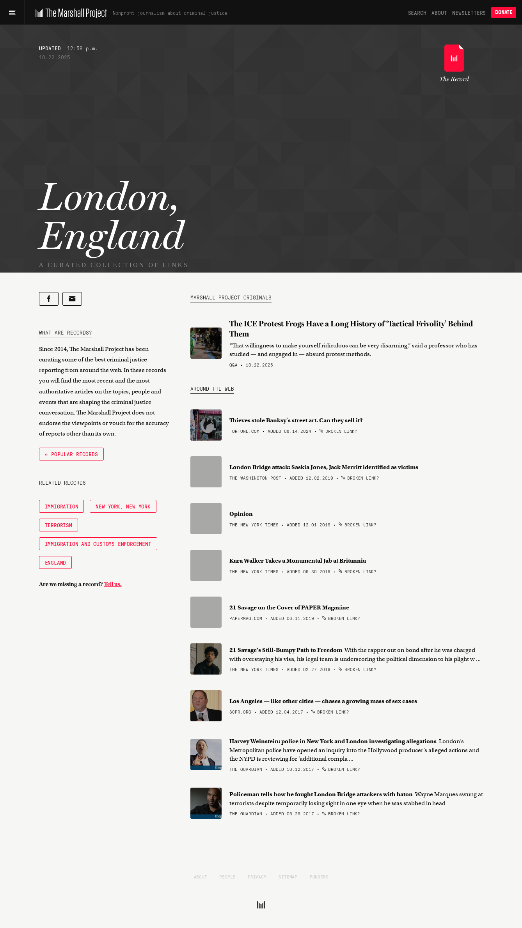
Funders (319, 876)
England (55, 562)
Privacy (257, 876)
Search (417, 12)
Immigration (61, 506)
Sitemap (288, 876)
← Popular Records (71, 453)
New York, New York (123, 506)
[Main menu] (12, 12)
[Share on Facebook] (49, 299)
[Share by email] (72, 299)
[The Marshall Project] (69, 12)
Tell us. (113, 584)
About (439, 12)
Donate (503, 12)
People (227, 876)
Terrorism (58, 524)
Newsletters (469, 12)
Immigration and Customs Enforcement (98, 543)
